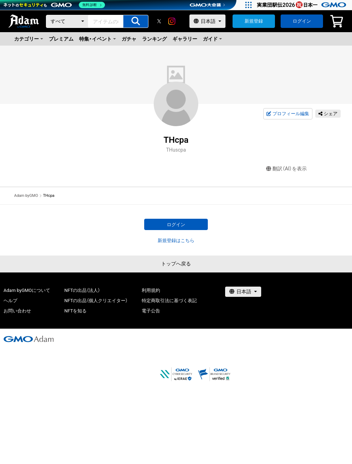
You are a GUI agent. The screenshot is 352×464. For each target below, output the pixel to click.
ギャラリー (184, 38)
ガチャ (129, 39)
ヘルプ (10, 300)
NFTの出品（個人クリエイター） (96, 300)
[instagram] (171, 21)
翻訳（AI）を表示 (286, 168)
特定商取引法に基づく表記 (169, 300)
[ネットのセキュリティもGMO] (54, 5)
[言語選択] (207, 21)
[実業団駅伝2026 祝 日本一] (302, 5)
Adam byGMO (26, 195)
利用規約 (151, 290)
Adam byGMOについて (27, 290)
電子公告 (151, 310)
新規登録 (254, 21)
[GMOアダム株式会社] (29, 339)
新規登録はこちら (176, 240)
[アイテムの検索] (135, 21)
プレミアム (61, 39)
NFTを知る (75, 310)
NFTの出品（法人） (82, 290)
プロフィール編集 (287, 113)
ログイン (302, 21)
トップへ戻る (176, 263)
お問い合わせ (17, 310)
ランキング (154, 38)
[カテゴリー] (67, 21)
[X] (159, 21)
